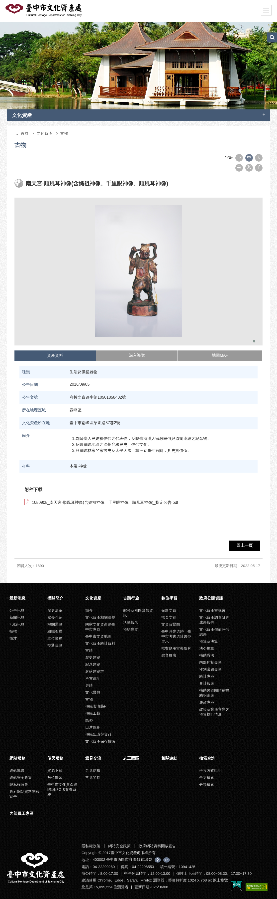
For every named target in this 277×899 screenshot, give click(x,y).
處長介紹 (54, 617)
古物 (64, 133)
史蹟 (89, 685)
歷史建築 (92, 657)
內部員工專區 (21, 813)
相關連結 (169, 758)
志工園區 (131, 758)
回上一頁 (245, 545)
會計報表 (206, 683)
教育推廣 (168, 655)
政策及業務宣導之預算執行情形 (214, 711)
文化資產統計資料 (100, 643)
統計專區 (206, 676)
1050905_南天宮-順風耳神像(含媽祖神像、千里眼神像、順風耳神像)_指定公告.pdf (105, 502)
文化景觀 (92, 692)
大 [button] (259, 157)
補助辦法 (206, 655)
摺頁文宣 (168, 617)
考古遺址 (92, 678)
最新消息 (17, 598)
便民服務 (55, 758)
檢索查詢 (207, 758)
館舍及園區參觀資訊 (138, 612)
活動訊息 (16, 624)
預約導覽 (130, 629)
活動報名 (130, 622)
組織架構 (54, 631)
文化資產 (45, 133)
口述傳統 (92, 727)
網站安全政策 (20, 777)
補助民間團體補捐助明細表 (214, 692)
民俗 (89, 720)
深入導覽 (137, 355)
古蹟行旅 (131, 598)
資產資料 (55, 355)
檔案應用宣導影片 (176, 648)
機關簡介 (55, 598)
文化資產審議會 (212, 610)
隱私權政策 (18, 784)
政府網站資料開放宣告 (24, 794)
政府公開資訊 (211, 598)
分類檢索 (206, 784)
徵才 (13, 638)
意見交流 (93, 758)
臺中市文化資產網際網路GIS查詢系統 (62, 789)
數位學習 (169, 598)
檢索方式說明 (210, 770)
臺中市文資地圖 (98, 636)
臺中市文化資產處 (44, 10)
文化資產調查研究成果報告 (214, 619)
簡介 (89, 610)
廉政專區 (206, 702)
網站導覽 (16, 770)
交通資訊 (54, 645)
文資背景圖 (170, 624)
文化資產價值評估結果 (214, 631)
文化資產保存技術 (100, 741)
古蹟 (89, 650)
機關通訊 (54, 624)
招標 (13, 631)
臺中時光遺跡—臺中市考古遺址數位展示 (176, 636)
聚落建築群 (94, 671)
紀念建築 (92, 664)
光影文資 (168, 610)
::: (11, 114)
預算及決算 (208, 641)
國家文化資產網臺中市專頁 (100, 626)
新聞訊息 (16, 617)
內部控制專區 (210, 662)
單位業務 (54, 638)
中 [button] (249, 157)
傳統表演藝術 (96, 706)
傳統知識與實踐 (98, 734)
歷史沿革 (54, 610)
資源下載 (54, 770)
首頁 (25, 133)
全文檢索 (206, 777)
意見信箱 (92, 770)
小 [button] (239, 157)
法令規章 (206, 648)
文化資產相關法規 (100, 617)
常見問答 (92, 777)
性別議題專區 (210, 669)
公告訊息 (16, 610)
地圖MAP (220, 355)
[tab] (55, 355)
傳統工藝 (92, 713)
